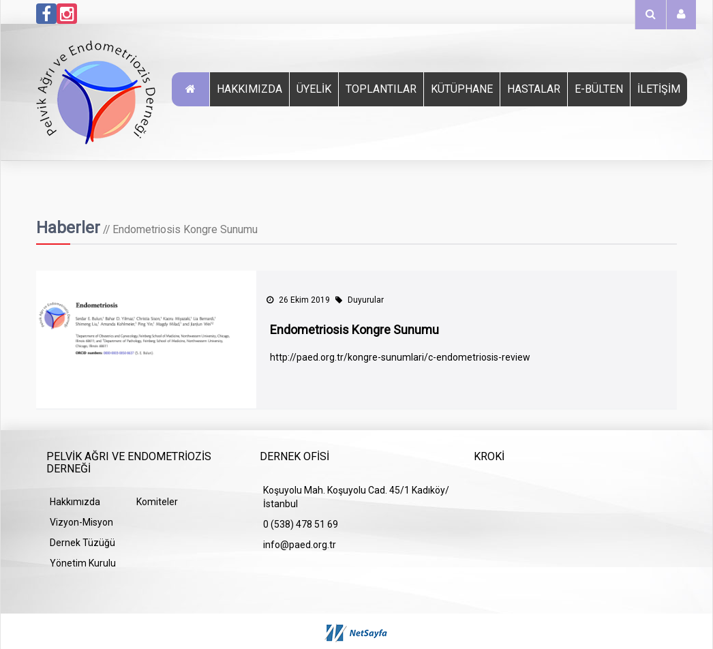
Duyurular (359, 300)
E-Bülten (599, 88)
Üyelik (314, 88)
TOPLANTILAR (381, 88)
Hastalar (533, 88)
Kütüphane (462, 88)
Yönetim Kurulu (83, 563)
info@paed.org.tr (299, 544)
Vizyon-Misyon (81, 522)
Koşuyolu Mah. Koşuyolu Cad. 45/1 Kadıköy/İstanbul (356, 497)
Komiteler (157, 501)
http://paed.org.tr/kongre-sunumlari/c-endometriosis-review (400, 357)
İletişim (658, 88)
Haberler (68, 227)
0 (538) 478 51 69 (300, 524)
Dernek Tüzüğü (82, 542)
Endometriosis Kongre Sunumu (354, 329)
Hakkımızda (249, 88)
